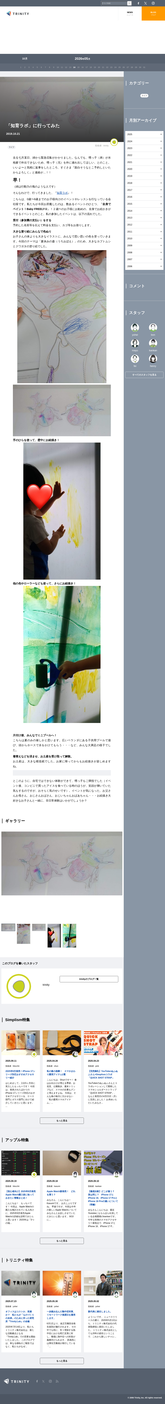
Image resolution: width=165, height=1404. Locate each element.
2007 (129, 259)
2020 (129, 169)
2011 (129, 232)
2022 (129, 155)
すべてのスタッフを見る (144, 375)
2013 (129, 218)
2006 (129, 266)
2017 (129, 190)
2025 (129, 134)
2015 (129, 204)
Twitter (145, 3)
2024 (129, 141)
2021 (129, 162)
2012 (129, 225)
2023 (129, 148)
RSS (161, 3)
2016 (129, 197)
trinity (106, 145)
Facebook (138, 3)
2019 (129, 176)
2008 (129, 252)
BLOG (153, 13)
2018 (129, 183)
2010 (129, 238)
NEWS (130, 13)
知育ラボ (62, 192)
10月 (24, 58)
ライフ (11, 147)
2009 (129, 245)
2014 (129, 211)
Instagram (153, 3)
